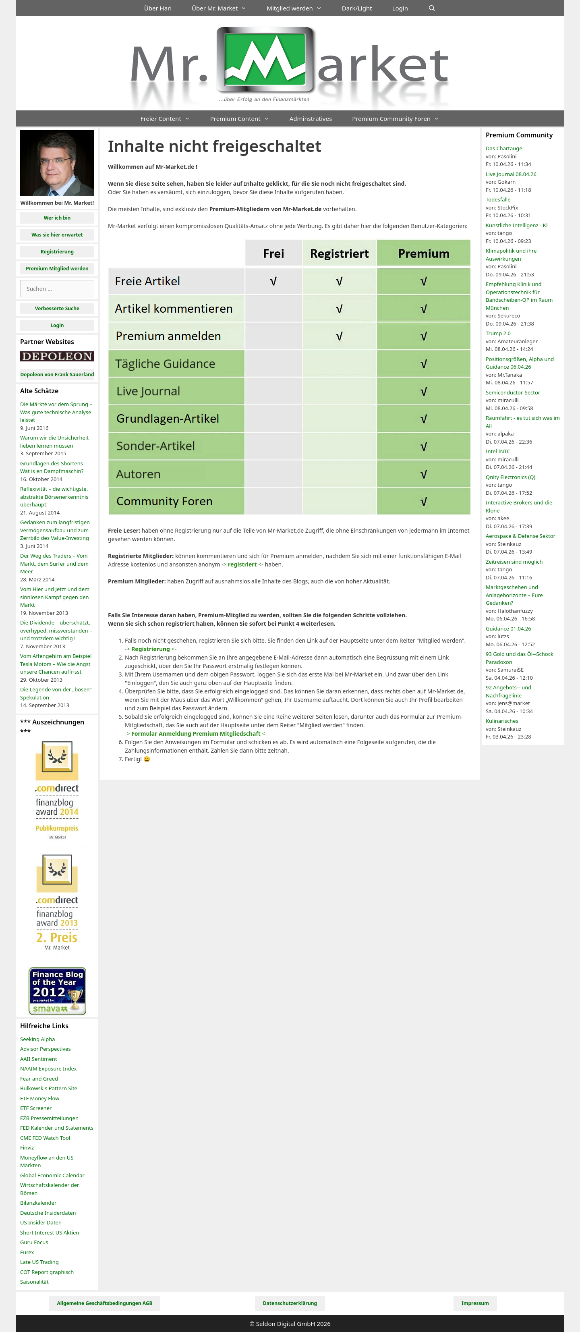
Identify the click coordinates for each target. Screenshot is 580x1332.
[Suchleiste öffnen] (432, 8)
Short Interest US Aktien (49, 1232)
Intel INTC (498, 451)
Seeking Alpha (37, 1039)
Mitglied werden (299, 8)
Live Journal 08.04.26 (511, 174)
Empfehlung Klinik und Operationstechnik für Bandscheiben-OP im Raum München (519, 295)
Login (400, 8)
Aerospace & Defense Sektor (520, 535)
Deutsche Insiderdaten (48, 1212)
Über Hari (158, 8)
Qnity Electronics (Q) (510, 477)
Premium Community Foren (401, 118)
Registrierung (57, 251)
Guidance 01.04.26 (508, 628)
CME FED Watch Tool (45, 1137)
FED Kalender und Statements (56, 1127)
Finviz (27, 1147)
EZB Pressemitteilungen (49, 1118)
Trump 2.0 (498, 333)
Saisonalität (34, 1281)
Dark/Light (357, 8)
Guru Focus (34, 1242)
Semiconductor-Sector (513, 392)
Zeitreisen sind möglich (514, 561)
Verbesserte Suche (57, 308)
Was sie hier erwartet (57, 234)
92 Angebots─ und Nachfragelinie (508, 691)
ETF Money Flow (39, 1098)
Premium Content (245, 118)
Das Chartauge (504, 148)
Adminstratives (311, 118)
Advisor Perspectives (45, 1048)
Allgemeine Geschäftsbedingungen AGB (105, 1303)
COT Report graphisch (47, 1272)
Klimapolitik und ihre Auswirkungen (511, 254)
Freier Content (170, 118)
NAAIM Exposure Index (48, 1068)
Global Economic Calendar (52, 1175)
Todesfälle (498, 199)
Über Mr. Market (224, 8)
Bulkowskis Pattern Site (48, 1088)
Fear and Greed (39, 1078)
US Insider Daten (41, 1222)
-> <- (242, 564)
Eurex (27, 1252)
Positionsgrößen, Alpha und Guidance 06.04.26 (520, 363)
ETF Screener (36, 1108)
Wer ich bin (57, 217)
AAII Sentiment (38, 1058)
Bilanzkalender (38, 1202)
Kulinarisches (502, 720)
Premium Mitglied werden (57, 268)
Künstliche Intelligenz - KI (517, 225)
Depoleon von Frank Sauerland (57, 374)
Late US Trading (39, 1262)
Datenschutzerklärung (290, 1303)
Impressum (475, 1303)
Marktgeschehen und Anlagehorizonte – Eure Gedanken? (514, 594)
